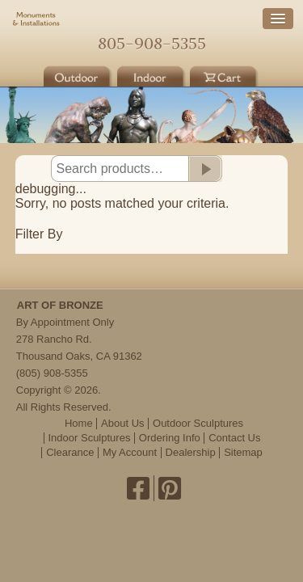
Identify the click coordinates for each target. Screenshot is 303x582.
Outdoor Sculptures (198, 423)
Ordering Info (169, 438)
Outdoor (78, 74)
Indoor (152, 74)
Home (152, 21)
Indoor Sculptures (89, 438)
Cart (224, 74)
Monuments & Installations (36, 20)
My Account (130, 452)
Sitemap (243, 452)
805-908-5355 (152, 43)
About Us (122, 423)
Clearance (70, 452)
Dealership (191, 452)
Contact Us (234, 438)
